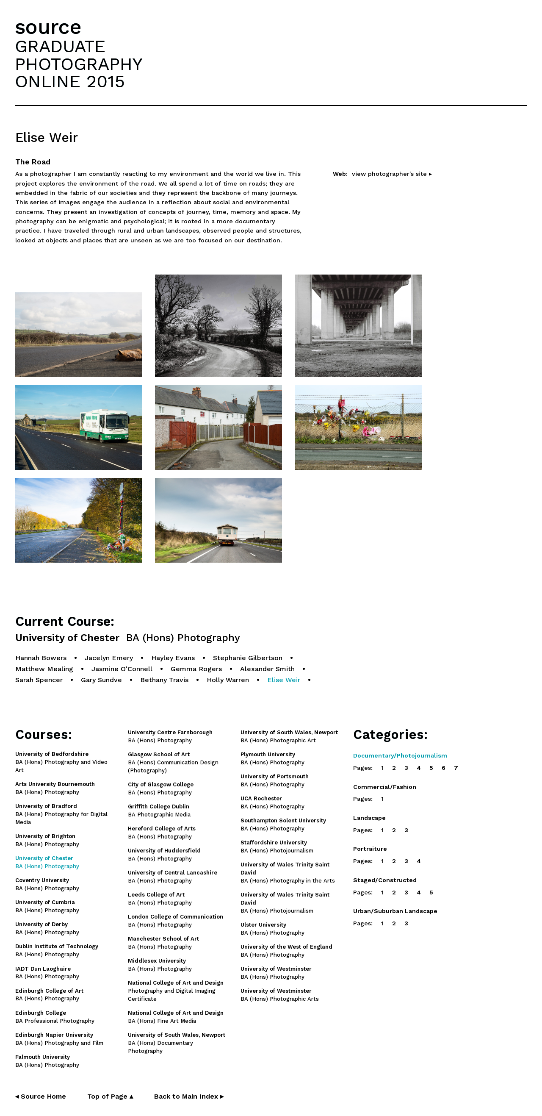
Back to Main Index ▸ (189, 1096)
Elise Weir (283, 680)
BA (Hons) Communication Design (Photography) (173, 762)
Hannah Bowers (40, 658)
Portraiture (370, 848)
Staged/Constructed (385, 880)
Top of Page (110, 1096)
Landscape (369, 817)
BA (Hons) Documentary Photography (176, 1043)
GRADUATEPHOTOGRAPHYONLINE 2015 (79, 64)
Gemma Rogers (196, 669)
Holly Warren (228, 680)
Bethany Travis (164, 680)
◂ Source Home (40, 1096)
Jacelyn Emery (109, 658)
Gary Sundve (101, 680)
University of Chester (127, 638)
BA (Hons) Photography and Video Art (61, 762)
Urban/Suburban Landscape (395, 911)
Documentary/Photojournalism (400, 755)
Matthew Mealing (44, 669)
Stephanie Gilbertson (247, 658)
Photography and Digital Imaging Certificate (176, 991)
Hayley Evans (173, 658)
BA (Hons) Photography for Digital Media (61, 814)
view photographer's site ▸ (392, 173)
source (48, 27)
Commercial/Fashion (384, 786)
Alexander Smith (267, 669)
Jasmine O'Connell (121, 669)
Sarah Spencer (39, 680)
